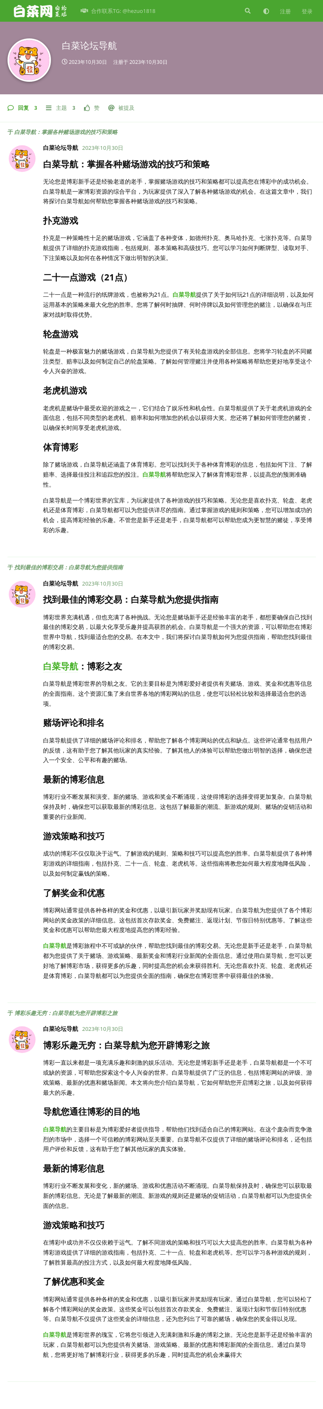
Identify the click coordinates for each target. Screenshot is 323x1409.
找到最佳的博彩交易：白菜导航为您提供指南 (68, 567)
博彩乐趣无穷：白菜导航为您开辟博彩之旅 (65, 1013)
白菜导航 (184, 294)
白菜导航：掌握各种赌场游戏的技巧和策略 (65, 132)
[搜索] (247, 10)
